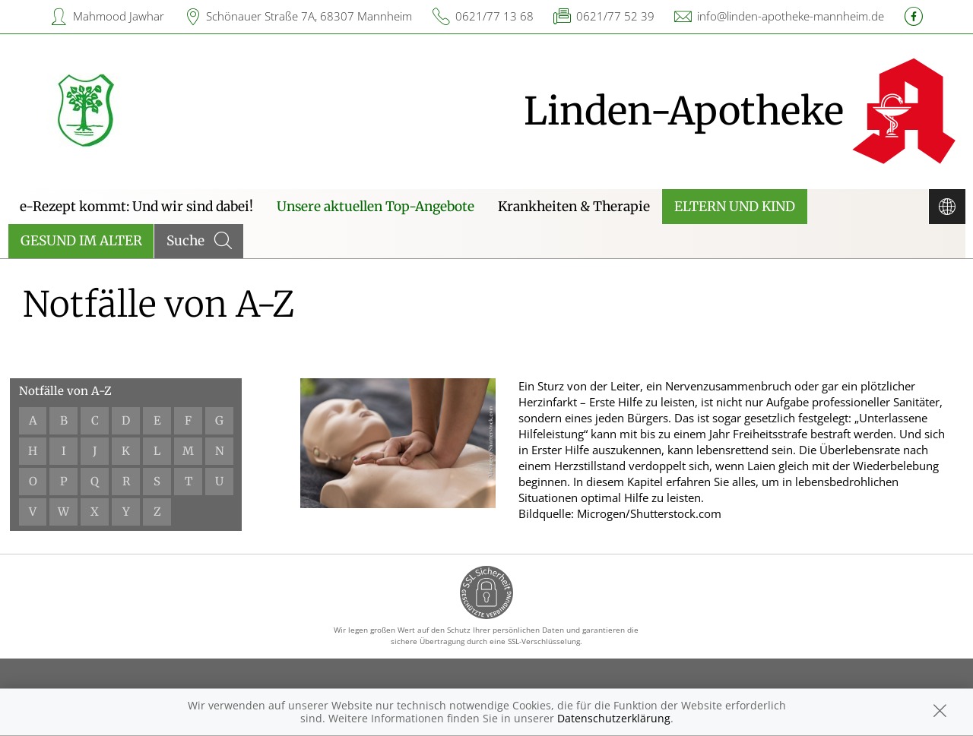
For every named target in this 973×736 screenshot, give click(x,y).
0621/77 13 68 (494, 16)
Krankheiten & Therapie (574, 206)
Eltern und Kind (734, 206)
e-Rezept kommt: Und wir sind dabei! (136, 206)
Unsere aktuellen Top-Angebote (375, 206)
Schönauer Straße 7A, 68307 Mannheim (309, 16)
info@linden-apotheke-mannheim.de (790, 16)
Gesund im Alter (81, 240)
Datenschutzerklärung (613, 718)
